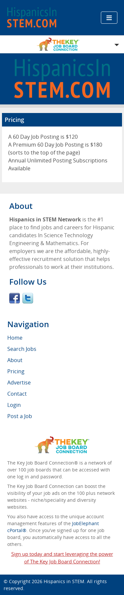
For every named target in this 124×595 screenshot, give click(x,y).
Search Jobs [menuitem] (21, 349)
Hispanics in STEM (64, 581)
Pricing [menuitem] (15, 371)
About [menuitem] (14, 360)
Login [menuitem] (14, 405)
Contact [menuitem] (17, 393)
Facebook (14, 298)
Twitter (27, 298)
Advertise (19, 382)
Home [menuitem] (14, 337)
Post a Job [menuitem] (19, 416)
